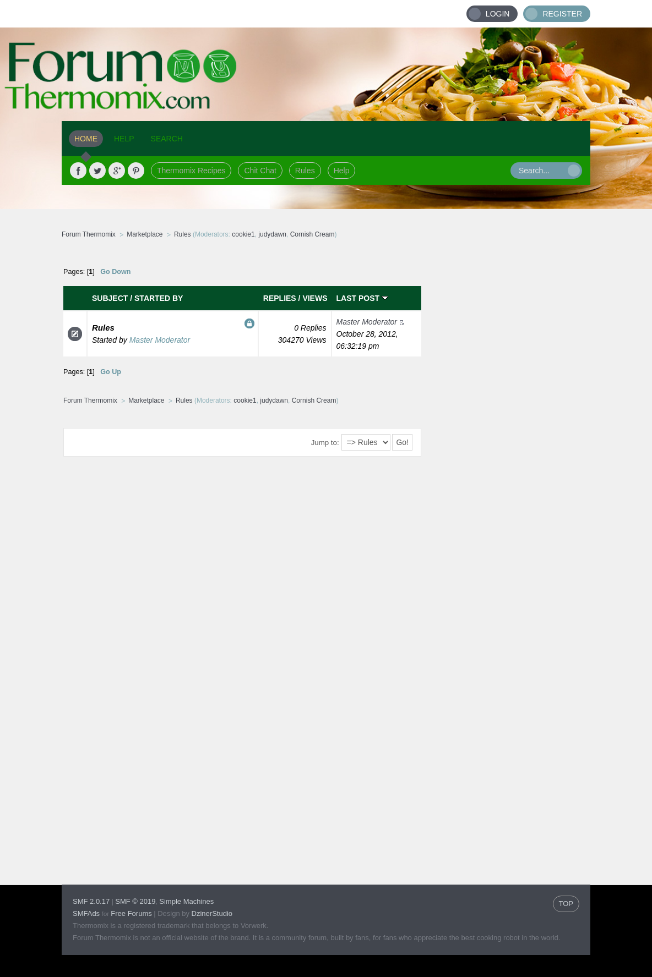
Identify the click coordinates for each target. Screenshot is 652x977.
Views (314, 298)
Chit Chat (260, 170)
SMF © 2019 (135, 901)
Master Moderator (159, 340)
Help (342, 170)
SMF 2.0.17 (91, 901)
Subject (110, 298)
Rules (305, 170)
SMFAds (86, 913)
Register (562, 13)
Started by (158, 298)
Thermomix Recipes (191, 170)
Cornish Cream (312, 234)
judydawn (272, 234)
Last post (362, 298)
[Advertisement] (506, 421)
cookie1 (243, 234)
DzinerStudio (212, 913)
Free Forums (131, 913)
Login (498, 13)
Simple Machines (186, 901)
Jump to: (325, 442)
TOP (566, 903)
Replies (279, 298)
